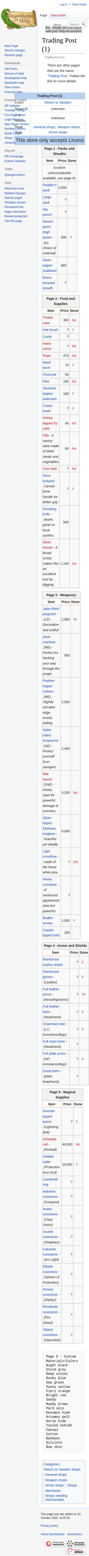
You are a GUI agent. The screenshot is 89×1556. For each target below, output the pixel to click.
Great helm (51, 1071)
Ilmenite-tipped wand (49, 1116)
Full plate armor (54, 1053)
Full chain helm (54, 1041)
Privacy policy (49, 1525)
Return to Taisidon (57, 102)
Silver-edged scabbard (50, 265)
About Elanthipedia (53, 1534)
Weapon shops (69, 127)
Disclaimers (74, 1534)
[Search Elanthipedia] (77, 24)
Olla (46, 435)
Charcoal (49, 374)
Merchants (53, 1491)
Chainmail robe (54, 1024)
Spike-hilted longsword (50, 735)
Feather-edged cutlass (49, 686)
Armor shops (58, 132)
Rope (47, 355)
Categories (51, 1464)
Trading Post (57, 76)
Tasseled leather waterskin (50, 393)
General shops (44, 127)
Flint (46, 381)
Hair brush (50, 330)
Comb (47, 337)
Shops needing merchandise (56, 1498)
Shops (72, 1485)
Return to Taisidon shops (62, 1469)
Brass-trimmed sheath (49, 283)
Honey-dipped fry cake (50, 423)
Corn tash (50, 469)
